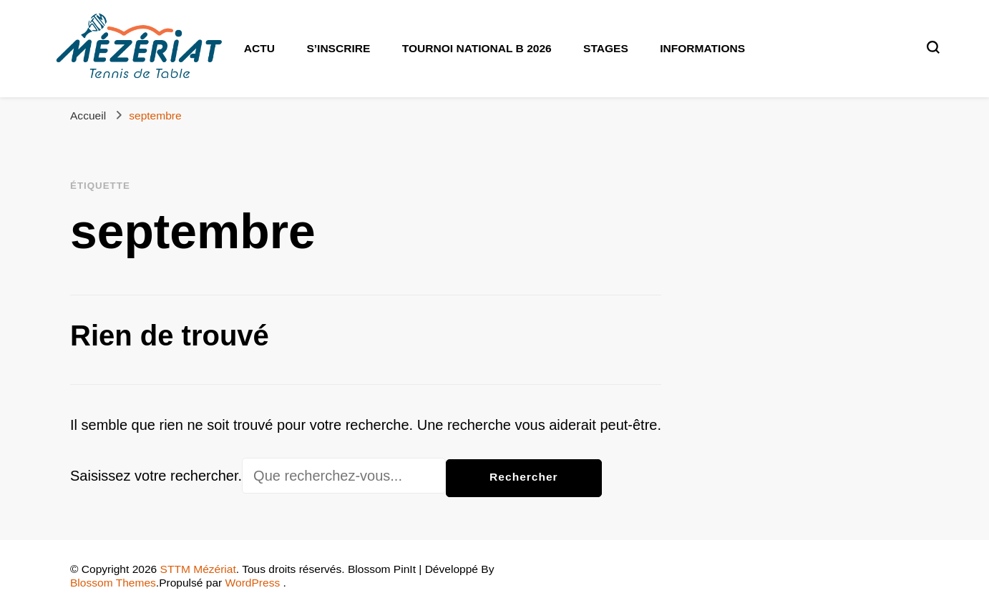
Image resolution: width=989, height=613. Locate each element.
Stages (605, 48)
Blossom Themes (113, 583)
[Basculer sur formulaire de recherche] (933, 47)
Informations (702, 48)
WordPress (253, 583)
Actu (259, 48)
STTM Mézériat (198, 569)
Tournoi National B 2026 (477, 48)
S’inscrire (338, 48)
